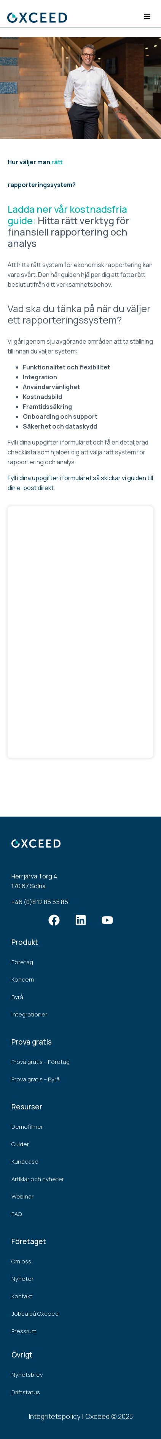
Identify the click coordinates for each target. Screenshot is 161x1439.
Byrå (17, 997)
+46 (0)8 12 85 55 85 (39, 902)
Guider (20, 1144)
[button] (147, 16)
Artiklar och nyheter (37, 1179)
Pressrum (24, 1331)
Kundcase (24, 1162)
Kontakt (21, 1296)
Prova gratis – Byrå (35, 1079)
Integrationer (29, 1014)
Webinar (22, 1196)
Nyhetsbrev (27, 1375)
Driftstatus (25, 1392)
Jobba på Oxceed (35, 1314)
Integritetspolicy (54, 1416)
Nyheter (22, 1279)
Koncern (22, 979)
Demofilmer (27, 1127)
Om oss (21, 1261)
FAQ (16, 1214)
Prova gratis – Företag (40, 1062)
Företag (22, 962)
